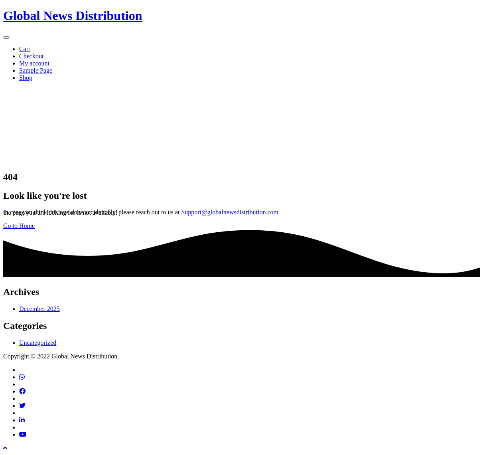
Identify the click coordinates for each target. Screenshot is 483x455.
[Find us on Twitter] (22, 405)
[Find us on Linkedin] (22, 420)
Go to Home (19, 225)
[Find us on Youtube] (22, 434)
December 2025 (39, 308)
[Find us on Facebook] (22, 391)
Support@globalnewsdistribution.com (229, 212)
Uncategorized (37, 342)
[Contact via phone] (22, 377)
